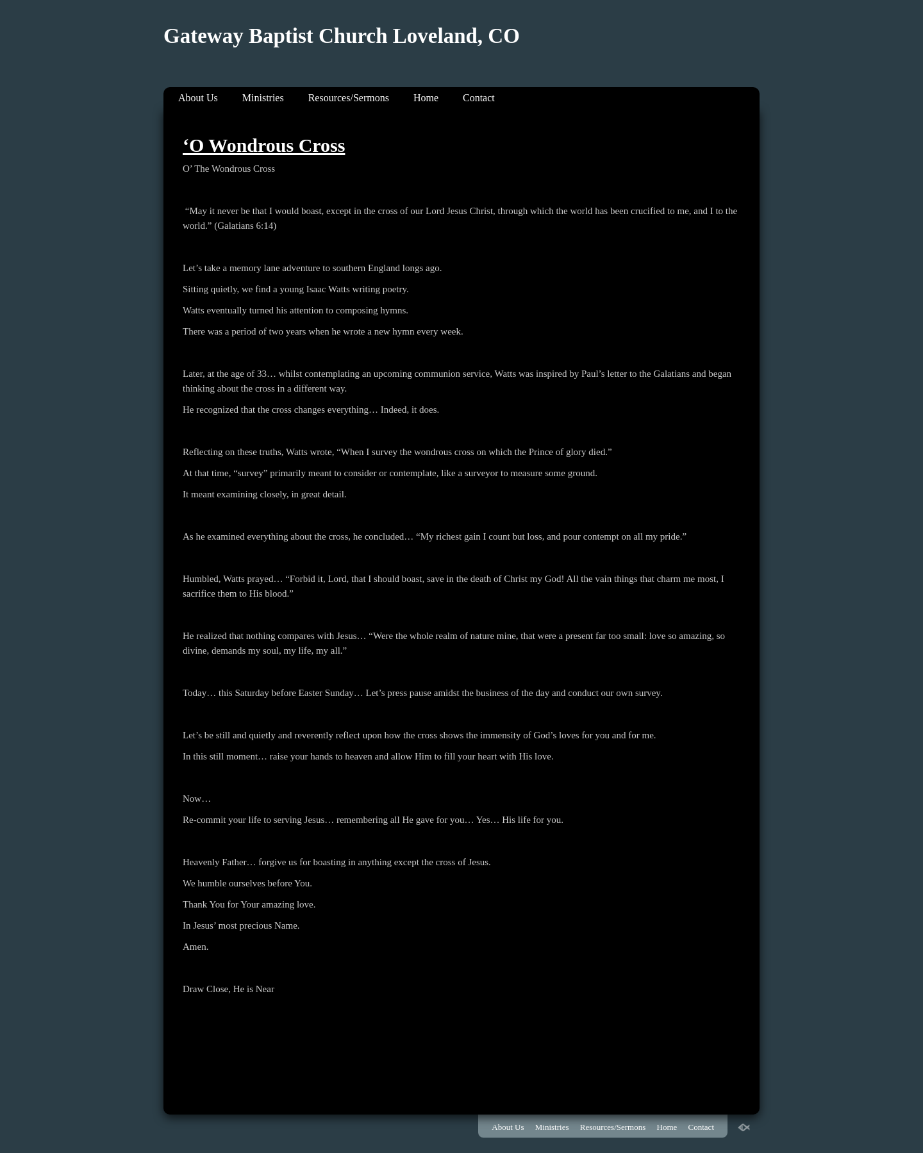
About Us (198, 97)
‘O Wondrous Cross (264, 145)
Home (425, 97)
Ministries (263, 97)
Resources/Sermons (348, 97)
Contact (479, 97)
